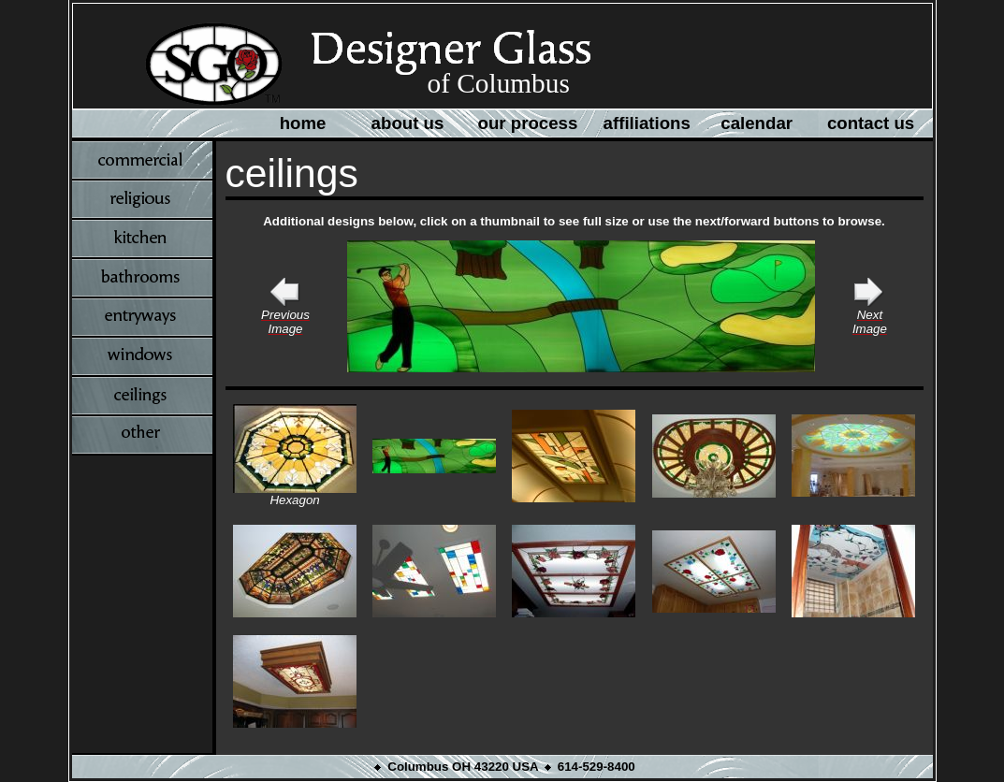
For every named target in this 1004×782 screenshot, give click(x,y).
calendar (756, 123)
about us (407, 123)
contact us (870, 123)
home (303, 123)
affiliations (647, 123)
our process (528, 123)
